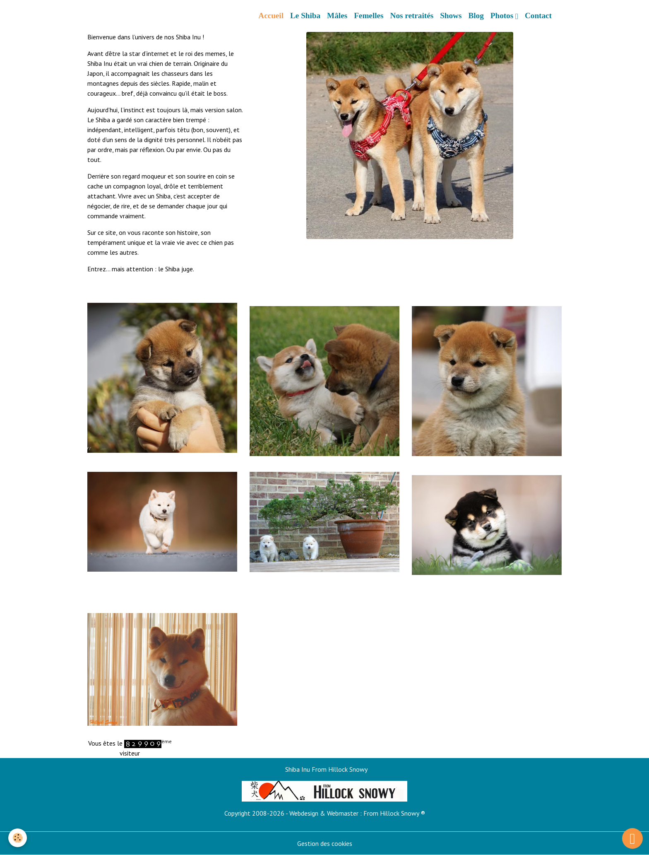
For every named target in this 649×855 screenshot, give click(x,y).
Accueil (271, 15)
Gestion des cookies (324, 843)
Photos (502, 15)
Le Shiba (305, 15)
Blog (475, 15)
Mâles (337, 15)
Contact (538, 15)
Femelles (368, 15)
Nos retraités (412, 15)
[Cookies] (17, 837)
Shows (451, 15)
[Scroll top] (632, 838)
